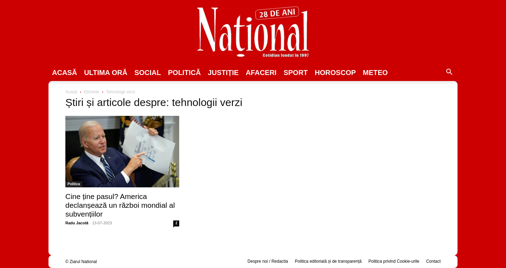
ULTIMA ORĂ (105, 72)
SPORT (296, 72)
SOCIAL (147, 72)
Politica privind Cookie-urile (394, 261)
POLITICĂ (184, 72)
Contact (433, 261)
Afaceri (261, 72)
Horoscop (335, 72)
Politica (73, 184)
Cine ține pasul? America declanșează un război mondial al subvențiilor (120, 205)
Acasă (64, 72)
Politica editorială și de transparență (328, 261)
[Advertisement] (383, 143)
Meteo (375, 72)
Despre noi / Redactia (267, 261)
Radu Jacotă (76, 223)
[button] (449, 73)
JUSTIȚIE (223, 72)
